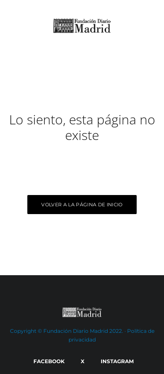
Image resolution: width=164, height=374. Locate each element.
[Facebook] (47, 361)
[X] (81, 361)
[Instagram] (115, 361)
